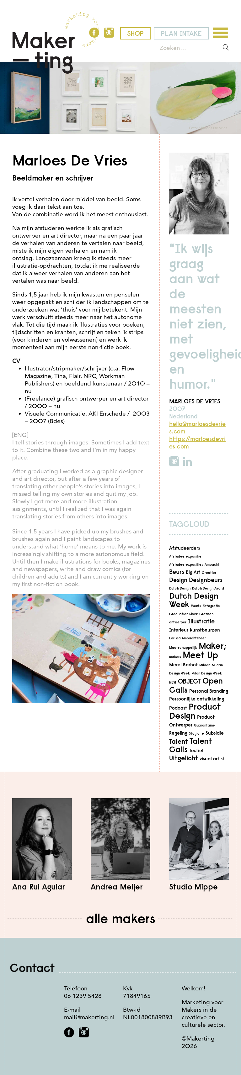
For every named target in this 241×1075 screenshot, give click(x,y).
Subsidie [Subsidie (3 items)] (215, 733)
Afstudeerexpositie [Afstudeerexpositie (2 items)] (185, 556)
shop (135, 33)
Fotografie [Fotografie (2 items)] (211, 606)
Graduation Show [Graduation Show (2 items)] (183, 614)
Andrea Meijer (117, 887)
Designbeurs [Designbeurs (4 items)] (205, 580)
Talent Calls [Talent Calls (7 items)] (190, 745)
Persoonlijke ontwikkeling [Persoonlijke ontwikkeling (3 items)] (196, 699)
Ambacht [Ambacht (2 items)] (212, 564)
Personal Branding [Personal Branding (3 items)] (208, 691)
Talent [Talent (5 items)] (178, 741)
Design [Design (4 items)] (178, 580)
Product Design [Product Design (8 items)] (195, 711)
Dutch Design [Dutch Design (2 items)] (179, 588)
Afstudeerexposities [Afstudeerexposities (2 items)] (186, 564)
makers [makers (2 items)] (175, 657)
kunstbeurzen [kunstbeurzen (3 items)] (205, 630)
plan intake (181, 33)
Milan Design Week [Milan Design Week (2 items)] (206, 673)
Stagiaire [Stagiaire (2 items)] (196, 733)
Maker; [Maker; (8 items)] (212, 645)
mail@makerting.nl (89, 1017)
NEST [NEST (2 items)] (172, 682)
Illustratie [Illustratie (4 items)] (201, 621)
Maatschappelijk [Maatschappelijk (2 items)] (183, 647)
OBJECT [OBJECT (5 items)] (189, 681)
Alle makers (120, 918)
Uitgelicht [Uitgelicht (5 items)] (183, 758)
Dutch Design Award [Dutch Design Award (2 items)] (208, 588)
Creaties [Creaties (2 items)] (209, 572)
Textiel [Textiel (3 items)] (196, 750)
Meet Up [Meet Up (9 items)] (200, 655)
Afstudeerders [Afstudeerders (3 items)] (184, 548)
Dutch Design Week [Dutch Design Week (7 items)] (193, 599)
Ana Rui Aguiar (38, 887)
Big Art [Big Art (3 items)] (193, 572)
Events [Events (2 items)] (196, 606)
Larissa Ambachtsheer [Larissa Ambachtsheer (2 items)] (187, 638)
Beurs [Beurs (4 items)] (176, 571)
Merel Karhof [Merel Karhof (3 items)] (183, 665)
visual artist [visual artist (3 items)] (212, 759)
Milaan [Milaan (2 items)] (204, 665)
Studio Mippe (193, 887)
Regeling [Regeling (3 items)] (178, 733)
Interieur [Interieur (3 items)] (178, 630)
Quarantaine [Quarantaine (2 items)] (204, 725)
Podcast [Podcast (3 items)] (178, 708)
